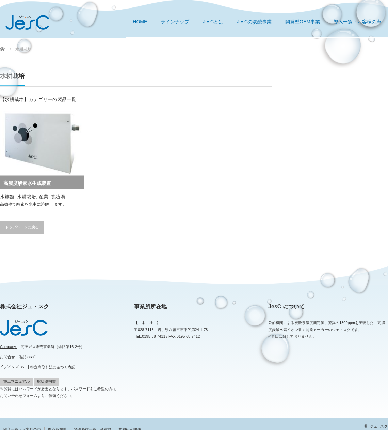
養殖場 (58, 197)
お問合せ (7, 357)
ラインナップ (175, 22)
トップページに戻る (22, 227)
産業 (43, 197)
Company (8, 347)
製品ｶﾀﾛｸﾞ (27, 357)
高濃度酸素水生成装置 (27, 183)
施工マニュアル (16, 381)
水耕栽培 (26, 197)
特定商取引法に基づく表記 (52, 367)
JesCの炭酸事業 (254, 22)
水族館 (7, 197)
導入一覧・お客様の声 (357, 22)
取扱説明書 (46, 381)
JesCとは (213, 22)
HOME (140, 22)
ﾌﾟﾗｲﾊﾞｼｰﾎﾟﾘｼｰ (13, 367)
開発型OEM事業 (302, 22)
